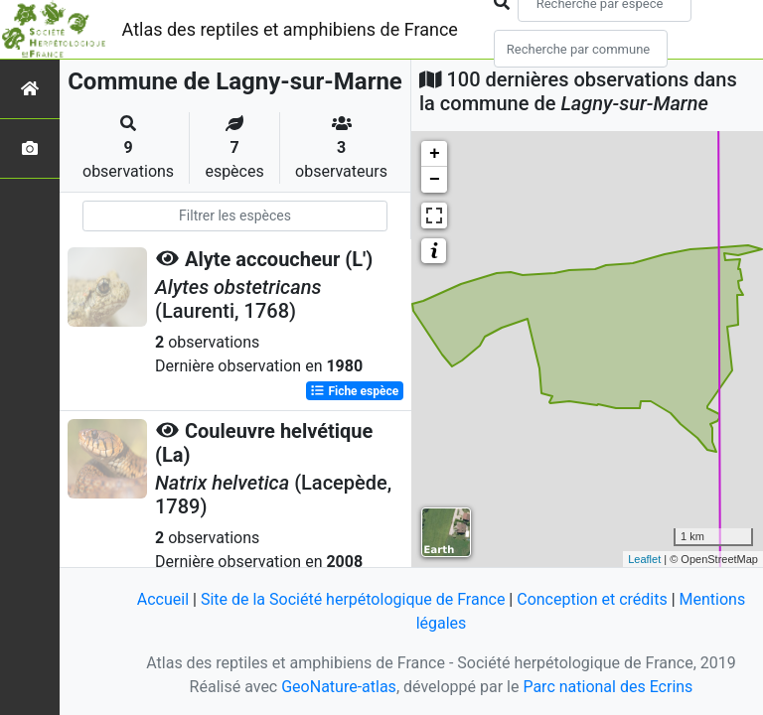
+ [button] (434, 154)
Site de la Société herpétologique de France (353, 599)
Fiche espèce (354, 391)
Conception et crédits (592, 599)
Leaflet (644, 559)
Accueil (163, 599)
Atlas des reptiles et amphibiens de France (290, 29)
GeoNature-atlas (338, 686)
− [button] (434, 180)
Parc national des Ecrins (607, 686)
